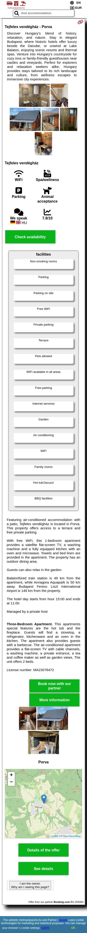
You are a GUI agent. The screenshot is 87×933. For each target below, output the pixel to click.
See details (43, 869)
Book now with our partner (54, 686)
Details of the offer (43, 850)
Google (63, 920)
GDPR (45, 928)
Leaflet (54, 836)
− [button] (11, 782)
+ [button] (11, 775)
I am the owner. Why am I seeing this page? (30, 885)
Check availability (30, 237)
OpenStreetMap (72, 836)
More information (54, 700)
